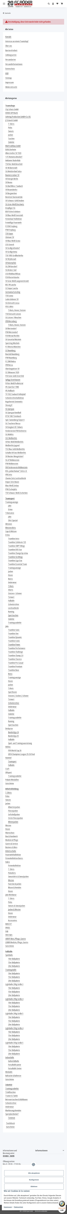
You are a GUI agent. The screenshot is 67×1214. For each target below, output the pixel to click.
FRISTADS (8, 935)
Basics (10, 578)
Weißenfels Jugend (12, 445)
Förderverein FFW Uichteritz (15, 431)
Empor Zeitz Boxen (12, 482)
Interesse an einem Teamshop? (16, 41)
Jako (9, 505)
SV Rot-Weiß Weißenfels (14, 441)
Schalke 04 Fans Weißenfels (15, 452)
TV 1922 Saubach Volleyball (15, 394)
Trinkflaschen (10, 1092)
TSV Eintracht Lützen (13, 314)
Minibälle (8, 1072)
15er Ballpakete (14, 962)
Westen (8, 825)
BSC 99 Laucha (10, 284)
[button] (49, 4)
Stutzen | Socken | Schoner (18, 695)
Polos (10, 127)
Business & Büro (11, 847)
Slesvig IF (8, 405)
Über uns (8, 45)
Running (11, 611)
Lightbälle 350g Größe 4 (14, 1028)
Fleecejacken (13, 810)
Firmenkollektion (14, 865)
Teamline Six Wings (15, 557)
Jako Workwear (11, 894)
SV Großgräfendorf (12, 248)
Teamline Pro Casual (15, 662)
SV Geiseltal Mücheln (13, 339)
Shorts (10, 589)
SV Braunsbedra (11, 189)
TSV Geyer (9, 233)
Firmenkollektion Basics (14, 858)
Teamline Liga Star (15, 560)
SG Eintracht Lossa (12, 303)
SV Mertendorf (11, 328)
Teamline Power (14, 644)
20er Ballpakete (14, 966)
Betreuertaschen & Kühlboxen (16, 1099)
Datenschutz (18, 1207)
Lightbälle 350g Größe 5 (14, 1042)
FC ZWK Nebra (10, 361)
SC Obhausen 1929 (12, 372)
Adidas (8, 746)
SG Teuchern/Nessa (12, 423)
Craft (7, 768)
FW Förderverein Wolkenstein (16, 467)
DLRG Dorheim (10, 149)
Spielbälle (9, 955)
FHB (6, 931)
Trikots (11, 586)
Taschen (11, 138)
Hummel (8, 757)
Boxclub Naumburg (12, 354)
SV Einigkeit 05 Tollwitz (14, 427)
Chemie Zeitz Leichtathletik (15, 478)
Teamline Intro (13, 538)
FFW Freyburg (10, 229)
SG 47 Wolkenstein (12, 460)
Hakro (7, 862)
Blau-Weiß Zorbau (12, 485)
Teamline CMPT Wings (16, 546)
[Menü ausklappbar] (4, 3)
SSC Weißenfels (11, 438)
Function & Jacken (14, 884)
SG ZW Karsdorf (11, 266)
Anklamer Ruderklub (12, 160)
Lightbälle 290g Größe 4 (14, 999)
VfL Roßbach (9, 390)
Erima (10, 509)
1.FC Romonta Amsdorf (13, 156)
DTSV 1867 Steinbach (13, 416)
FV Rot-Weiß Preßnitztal (14, 383)
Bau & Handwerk (11, 836)
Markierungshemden (13, 1110)
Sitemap (8, 78)
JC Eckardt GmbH (11, 120)
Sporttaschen (13, 615)
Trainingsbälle (10, 969)
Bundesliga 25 (13, 736)
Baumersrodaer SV (12, 175)
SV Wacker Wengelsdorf (14, 456)
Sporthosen (12, 692)
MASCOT (8, 924)
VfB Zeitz (8, 474)
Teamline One (13, 633)
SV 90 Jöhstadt (10, 259)
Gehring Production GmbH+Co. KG (18, 116)
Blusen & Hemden (14, 887)
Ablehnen (34, 1186)
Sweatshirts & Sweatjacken (18, 876)
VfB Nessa (9, 365)
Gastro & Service (11, 843)
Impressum (8, 1207)
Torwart (11, 597)
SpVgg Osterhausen (12, 379)
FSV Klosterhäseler (12, 277)
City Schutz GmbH (11, 109)
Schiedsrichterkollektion (14, 398)
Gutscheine (9, 783)
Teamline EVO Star (15, 549)
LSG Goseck (9, 244)
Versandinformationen (13, 64)
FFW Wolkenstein (11, 463)
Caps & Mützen (11, 531)
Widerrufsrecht (11, 87)
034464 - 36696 (8, 1156)
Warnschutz (9, 832)
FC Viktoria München (13, 346)
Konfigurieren (34, 1180)
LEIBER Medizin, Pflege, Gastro (16, 942)
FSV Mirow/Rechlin (12, 335)
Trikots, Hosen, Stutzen (17, 310)
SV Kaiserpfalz (10, 262)
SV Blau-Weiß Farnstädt (14, 215)
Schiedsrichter (13, 604)
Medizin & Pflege (11, 840)
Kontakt (8, 36)
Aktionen (8, 524)
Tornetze (11, 1117)
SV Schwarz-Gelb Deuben (14, 200)
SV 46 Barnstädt (11, 167)
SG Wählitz (9, 434)
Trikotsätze (9, 513)
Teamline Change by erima (18, 553)
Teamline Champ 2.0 (15, 655)
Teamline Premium (15, 666)
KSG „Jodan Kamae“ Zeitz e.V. (16, 471)
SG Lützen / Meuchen (13, 317)
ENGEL (7, 927)
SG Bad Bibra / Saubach (14, 186)
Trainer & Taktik (11, 1095)
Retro (10, 673)
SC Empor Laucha (11, 288)
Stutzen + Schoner (15, 593)
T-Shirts (11, 124)
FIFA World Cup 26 (14, 750)
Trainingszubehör (14, 622)
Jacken (10, 135)
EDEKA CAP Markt (11, 113)
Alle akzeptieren (34, 1173)
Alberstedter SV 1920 (13, 153)
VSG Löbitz (9, 306)
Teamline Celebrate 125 (17, 542)
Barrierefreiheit (11, 50)
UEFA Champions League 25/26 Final (21, 754)
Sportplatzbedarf (11, 1114)
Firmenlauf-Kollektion (13, 219)
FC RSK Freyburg (11, 226)
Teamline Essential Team (17, 564)
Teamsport (12, 761)
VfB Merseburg (11, 321)
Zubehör (11, 142)
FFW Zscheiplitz (11, 489)
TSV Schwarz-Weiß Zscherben (16, 493)
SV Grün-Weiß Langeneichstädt (17, 281)
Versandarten (10, 59)
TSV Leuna (9, 295)
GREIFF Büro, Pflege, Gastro (15, 938)
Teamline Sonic (14, 630)
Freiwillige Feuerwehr (13, 222)
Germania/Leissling (12, 292)
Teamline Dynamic (15, 637)
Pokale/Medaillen (12, 779)
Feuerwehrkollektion (13, 854)
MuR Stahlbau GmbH (13, 146)
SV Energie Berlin (11, 178)
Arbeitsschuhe (10, 851)
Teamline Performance (16, 648)
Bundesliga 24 (13, 732)
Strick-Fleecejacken (15, 818)
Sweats (11, 131)
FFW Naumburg (11, 357)
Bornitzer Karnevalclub (13, 197)
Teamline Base (13, 670)
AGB (6, 73)
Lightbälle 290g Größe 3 (14, 984)
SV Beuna (8, 182)
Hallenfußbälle (13, 1061)
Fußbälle (11, 600)
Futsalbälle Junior (14, 1064)
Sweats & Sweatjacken (16, 905)
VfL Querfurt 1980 (12, 387)
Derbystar (9, 728)
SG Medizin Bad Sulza (13, 171)
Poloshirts (12, 873)
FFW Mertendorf (11, 332)
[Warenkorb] (62, 4)
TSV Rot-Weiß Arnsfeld (13, 164)
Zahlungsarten (10, 55)
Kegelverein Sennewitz (13, 401)
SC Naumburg (10, 350)
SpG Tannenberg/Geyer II (14, 420)
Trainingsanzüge (11, 502)
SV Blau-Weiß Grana (12, 240)
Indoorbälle (9, 1057)
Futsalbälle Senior (15, 1068)
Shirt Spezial (13, 520)
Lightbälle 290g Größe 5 (14, 1013)
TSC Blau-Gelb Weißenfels (15, 449)
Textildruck (10, 1123)
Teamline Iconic (14, 641)
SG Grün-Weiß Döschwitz (14, 204)
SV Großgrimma (11, 251)
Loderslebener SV (11, 299)
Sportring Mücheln (12, 343)
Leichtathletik (13, 608)
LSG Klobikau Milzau (12, 273)
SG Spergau (9, 409)
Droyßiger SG (10, 208)
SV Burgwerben (11, 193)
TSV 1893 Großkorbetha (14, 255)
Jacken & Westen (14, 909)
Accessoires (12, 920)
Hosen (10, 575)
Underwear (12, 582)
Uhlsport (8, 772)
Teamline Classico (15, 659)
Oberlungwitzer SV (12, 368)
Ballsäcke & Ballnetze (13, 1075)
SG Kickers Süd (10, 270)
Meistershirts (10, 527)
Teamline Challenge (15, 651)
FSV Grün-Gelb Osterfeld (14, 376)
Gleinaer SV (9, 237)
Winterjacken (13, 821)
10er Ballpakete (14, 958)
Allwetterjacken (14, 807)
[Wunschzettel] (57, 4)
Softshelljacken (14, 814)
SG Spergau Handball (13, 412)
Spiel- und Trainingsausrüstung (20, 743)
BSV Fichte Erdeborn (12, 211)
